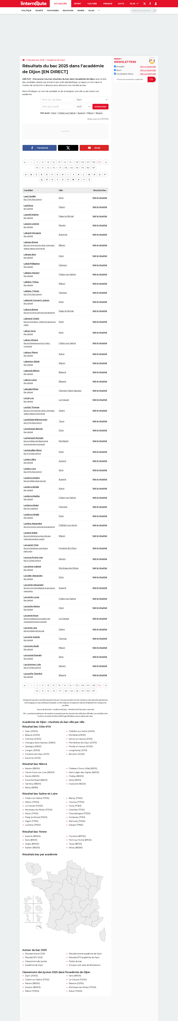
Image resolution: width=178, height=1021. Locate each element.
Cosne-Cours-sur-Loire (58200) (39, 772)
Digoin (62, 207)
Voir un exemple (148, 66)
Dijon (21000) (31, 731)
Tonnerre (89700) (77, 836)
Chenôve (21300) (33, 739)
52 (54, 162)
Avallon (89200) (32, 847)
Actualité (119, 66)
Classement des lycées (36, 961)
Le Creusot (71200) (34, 806)
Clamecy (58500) (33, 784)
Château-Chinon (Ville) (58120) (83, 768)
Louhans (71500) (33, 825)
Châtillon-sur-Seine (68, 525)
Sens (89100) (31, 840)
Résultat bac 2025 (35, 60)
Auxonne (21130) (32, 758)
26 (48, 162)
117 (60, 168)
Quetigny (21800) (33, 746)
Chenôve (63, 507)
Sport (77, 3)
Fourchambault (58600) (36, 780)
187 (93, 168)
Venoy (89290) (75, 847)
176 (82, 168)
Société (39, 10)
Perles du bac (75, 961)
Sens (61, 198)
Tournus (63, 638)
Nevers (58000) (32, 768)
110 (37, 168)
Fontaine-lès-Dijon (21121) (37, 754)
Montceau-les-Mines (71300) (38, 809)
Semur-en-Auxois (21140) (80, 739)
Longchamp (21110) (78, 750)
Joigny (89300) (32, 844)
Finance (107, 3)
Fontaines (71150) (77, 817)
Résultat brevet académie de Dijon (85, 953)
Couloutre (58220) (77, 784)
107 (88, 162)
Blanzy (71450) (75, 798)
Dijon (53, 113)
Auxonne (63, 234)
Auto (121, 3)
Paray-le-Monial (66, 216)
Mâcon (90, 113)
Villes (91, 10)
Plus (134, 3)
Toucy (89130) (75, 844)
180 (88, 168)
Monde (80, 10)
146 (71, 168)
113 (54, 168)
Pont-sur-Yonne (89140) (80, 840)
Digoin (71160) (31, 821)
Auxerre (81, 113)
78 (59, 162)
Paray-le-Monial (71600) (36, 817)
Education (68, 10)
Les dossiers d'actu (123, 74)
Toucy (61, 421)
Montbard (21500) (77, 735)
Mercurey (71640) (77, 821)
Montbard (63, 441)
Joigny (62, 410)
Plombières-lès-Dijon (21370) (83, 742)
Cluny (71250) (75, 806)
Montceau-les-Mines (68, 568)
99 (70, 162)
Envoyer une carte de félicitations (84, 965)
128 (66, 168)
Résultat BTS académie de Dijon (84, 957)
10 (42, 162)
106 (82, 162)
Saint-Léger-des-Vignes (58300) (84, 772)
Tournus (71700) (76, 802)
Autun (62, 354)
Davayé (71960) (76, 825)
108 (93, 162)
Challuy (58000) (76, 776)
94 (65, 162)
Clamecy (63, 265)
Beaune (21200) (32, 735)
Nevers (99, 113)
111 (42, 168)
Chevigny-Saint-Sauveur (70, 390)
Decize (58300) (32, 776)
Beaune (62, 372)
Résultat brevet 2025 (35, 953)
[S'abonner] (135, 79)
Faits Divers (53, 10)
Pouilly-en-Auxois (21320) (81, 746)
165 (77, 168)
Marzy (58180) (31, 787)
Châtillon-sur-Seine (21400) (82, 731)
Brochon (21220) (76, 754)
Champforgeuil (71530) (79, 813)
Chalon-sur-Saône (67, 113)
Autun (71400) (31, 813)
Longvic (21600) (32, 750)
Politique (26, 10)
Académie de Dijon (56, 60)
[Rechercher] (143, 10)
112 (48, 168)
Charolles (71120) (77, 809)
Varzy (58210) (75, 780)
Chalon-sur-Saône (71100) (37, 798)
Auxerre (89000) (32, 836)
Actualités (60, 3)
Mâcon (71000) (32, 802)
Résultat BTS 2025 (34, 957)
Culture (92, 3)
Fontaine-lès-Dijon (67, 548)
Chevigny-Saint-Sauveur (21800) (40, 742)
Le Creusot (64, 400)
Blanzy (62, 245)
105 (77, 162)
